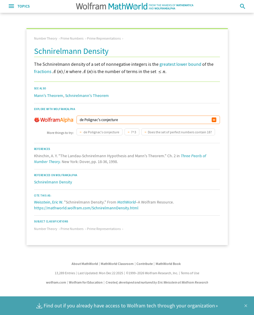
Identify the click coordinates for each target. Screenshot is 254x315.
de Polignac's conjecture (101, 132)
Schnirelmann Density (53, 182)
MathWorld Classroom (117, 263)
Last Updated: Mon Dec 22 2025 (100, 273)
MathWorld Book (168, 263)
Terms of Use (190, 273)
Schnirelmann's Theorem (87, 95)
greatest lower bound (180, 64)
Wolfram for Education (86, 282)
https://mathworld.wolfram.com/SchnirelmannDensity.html (86, 207)
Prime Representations (104, 38)
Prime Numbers (72, 38)
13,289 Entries (65, 273)
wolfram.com (56, 282)
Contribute (144, 263)
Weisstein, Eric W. (48, 202)
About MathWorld (85, 263)
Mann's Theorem (48, 95)
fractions (42, 71)
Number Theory (45, 38)
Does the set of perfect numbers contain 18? (180, 132)
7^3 (133, 132)
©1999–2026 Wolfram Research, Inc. (152, 273)
